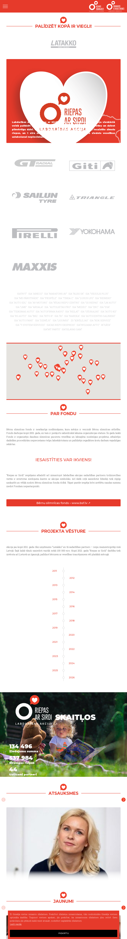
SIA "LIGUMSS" (61, 320)
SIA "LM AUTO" (108, 302)
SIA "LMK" (21, 307)
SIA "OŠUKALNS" (90, 311)
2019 (54, 627)
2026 (72, 677)
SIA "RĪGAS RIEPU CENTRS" (64, 302)
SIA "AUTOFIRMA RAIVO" (50, 311)
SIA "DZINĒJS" (43, 320)
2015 (54, 599)
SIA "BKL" (33, 316)
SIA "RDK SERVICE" (100, 320)
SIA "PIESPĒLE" (48, 298)
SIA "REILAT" (72, 311)
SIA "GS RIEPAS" (89, 302)
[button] (98, 378)
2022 (72, 649)
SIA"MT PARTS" (51, 329)
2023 (55, 656)
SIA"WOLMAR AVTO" (88, 324)
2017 (54, 613)
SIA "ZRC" (93, 307)
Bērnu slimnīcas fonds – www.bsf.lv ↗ (63, 503)
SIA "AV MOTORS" (37, 302)
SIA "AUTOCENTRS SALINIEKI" (98, 316)
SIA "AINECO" (35, 293)
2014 (72, 592)
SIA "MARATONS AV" (55, 293)
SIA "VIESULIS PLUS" (97, 293)
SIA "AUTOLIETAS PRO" (58, 307)
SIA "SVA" (105, 307)
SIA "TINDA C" (65, 298)
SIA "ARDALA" (35, 307)
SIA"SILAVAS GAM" (72, 329)
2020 (72, 635)
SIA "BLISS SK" (76, 293)
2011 (54, 571)
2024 (72, 663)
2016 (72, 606)
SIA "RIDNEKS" (103, 298)
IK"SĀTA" (106, 324)
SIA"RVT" (22, 293)
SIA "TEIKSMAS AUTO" (21, 311)
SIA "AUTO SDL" (18, 302)
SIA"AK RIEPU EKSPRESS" (61, 324)
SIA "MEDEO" (79, 307)
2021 (54, 642)
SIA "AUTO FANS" (24, 320)
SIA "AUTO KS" (109, 311)
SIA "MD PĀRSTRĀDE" (26, 298)
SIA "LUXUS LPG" (84, 298)
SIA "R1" (59, 316)
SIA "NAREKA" (72, 316)
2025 (55, 670)
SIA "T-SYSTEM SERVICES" (30, 324)
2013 (54, 585)
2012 (72, 578)
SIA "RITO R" (46, 316)
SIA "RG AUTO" (18, 316)
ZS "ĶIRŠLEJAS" (79, 320)
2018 (72, 620)
